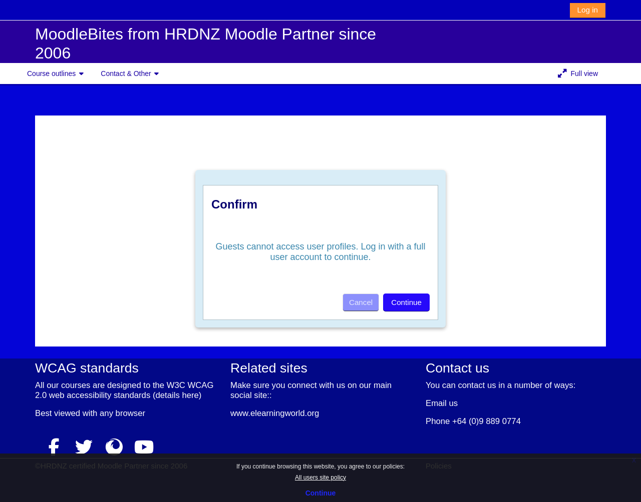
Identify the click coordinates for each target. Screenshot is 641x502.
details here (176, 395)
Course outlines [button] (51, 74)
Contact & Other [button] (126, 74)
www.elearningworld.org (274, 413)
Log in (587, 10)
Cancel (361, 302)
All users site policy (320, 477)
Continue (320, 493)
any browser (122, 413)
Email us (442, 403)
